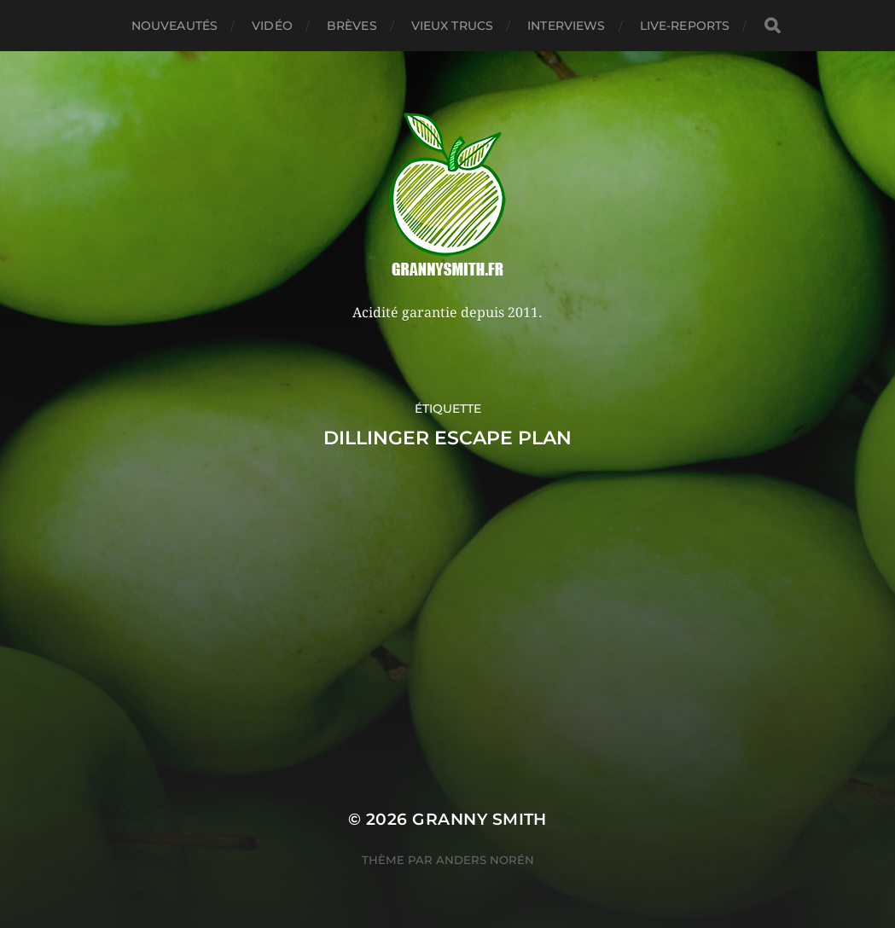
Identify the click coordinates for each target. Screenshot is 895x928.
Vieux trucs (452, 25)
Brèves (352, 25)
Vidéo (272, 25)
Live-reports (685, 25)
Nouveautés (174, 25)
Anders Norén (485, 860)
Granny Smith (479, 819)
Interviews (566, 25)
